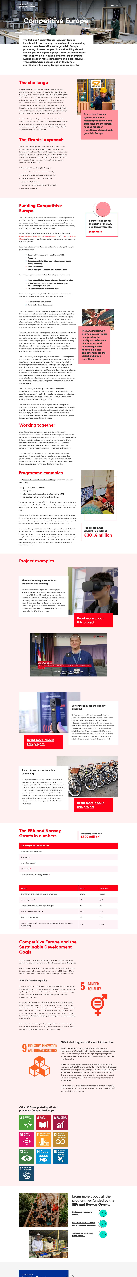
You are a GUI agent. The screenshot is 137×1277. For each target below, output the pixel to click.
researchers (64, 1078)
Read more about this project (90, 623)
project (31, 1003)
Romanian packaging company (104, 1070)
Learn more (95, 236)
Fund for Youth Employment (60, 349)
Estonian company (97, 1064)
